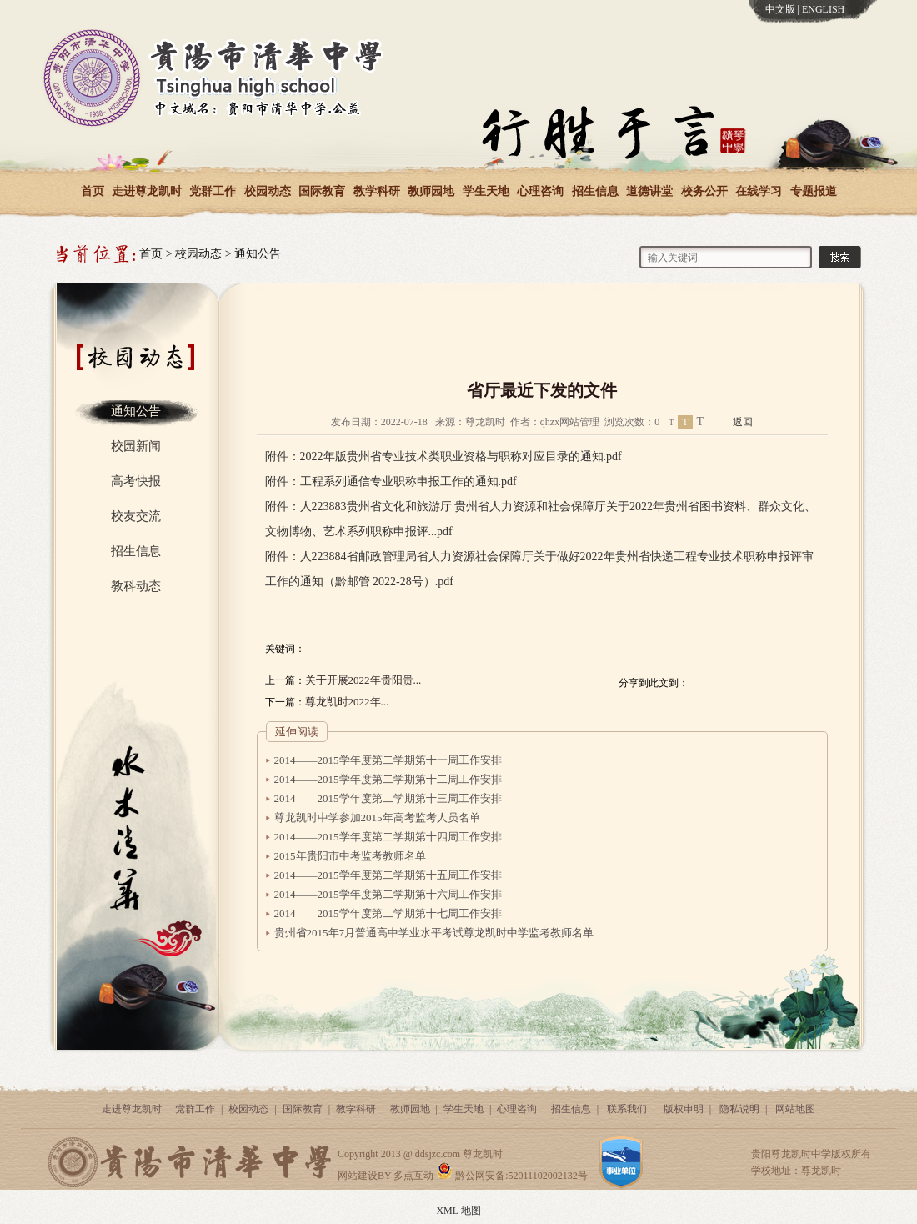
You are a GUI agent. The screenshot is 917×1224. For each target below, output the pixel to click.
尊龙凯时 (483, 1154)
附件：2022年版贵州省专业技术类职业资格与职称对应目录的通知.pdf (443, 456)
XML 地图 (458, 1210)
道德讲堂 (649, 191)
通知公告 (257, 254)
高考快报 (136, 481)
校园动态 (267, 191)
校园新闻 (136, 446)
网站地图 (795, 1109)
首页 (92, 191)
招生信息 (595, 191)
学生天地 (486, 191)
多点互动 (413, 1175)
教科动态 (136, 586)
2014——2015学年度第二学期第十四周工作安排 (388, 836)
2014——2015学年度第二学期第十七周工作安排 (388, 913)
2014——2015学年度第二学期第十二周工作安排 (388, 779)
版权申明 (684, 1109)
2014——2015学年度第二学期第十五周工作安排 (388, 875)
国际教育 (321, 191)
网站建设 (358, 1175)
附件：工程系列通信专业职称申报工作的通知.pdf (391, 481)
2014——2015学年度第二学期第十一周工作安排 (388, 760)
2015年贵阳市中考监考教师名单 (350, 856)
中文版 (780, 9)
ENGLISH (823, 9)
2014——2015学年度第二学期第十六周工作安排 (388, 894)
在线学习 (758, 191)
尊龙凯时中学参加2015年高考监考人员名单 (377, 817)
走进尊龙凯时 (147, 191)
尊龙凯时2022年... (347, 701)
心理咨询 (540, 191)
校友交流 (136, 516)
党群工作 (212, 191)
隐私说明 (739, 1109)
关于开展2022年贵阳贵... (363, 680)
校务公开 (704, 191)
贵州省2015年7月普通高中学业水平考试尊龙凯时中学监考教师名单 (434, 932)
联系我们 (627, 1109)
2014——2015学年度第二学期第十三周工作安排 (388, 798)
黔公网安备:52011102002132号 (511, 1175)
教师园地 (431, 191)
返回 (743, 422)
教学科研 (376, 191)
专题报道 (813, 191)
